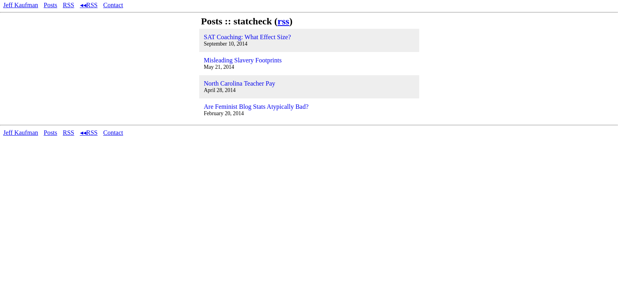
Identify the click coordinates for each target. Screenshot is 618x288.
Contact (113, 5)
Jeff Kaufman (20, 5)
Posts (50, 5)
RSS (68, 5)
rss (283, 21)
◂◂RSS (89, 5)
